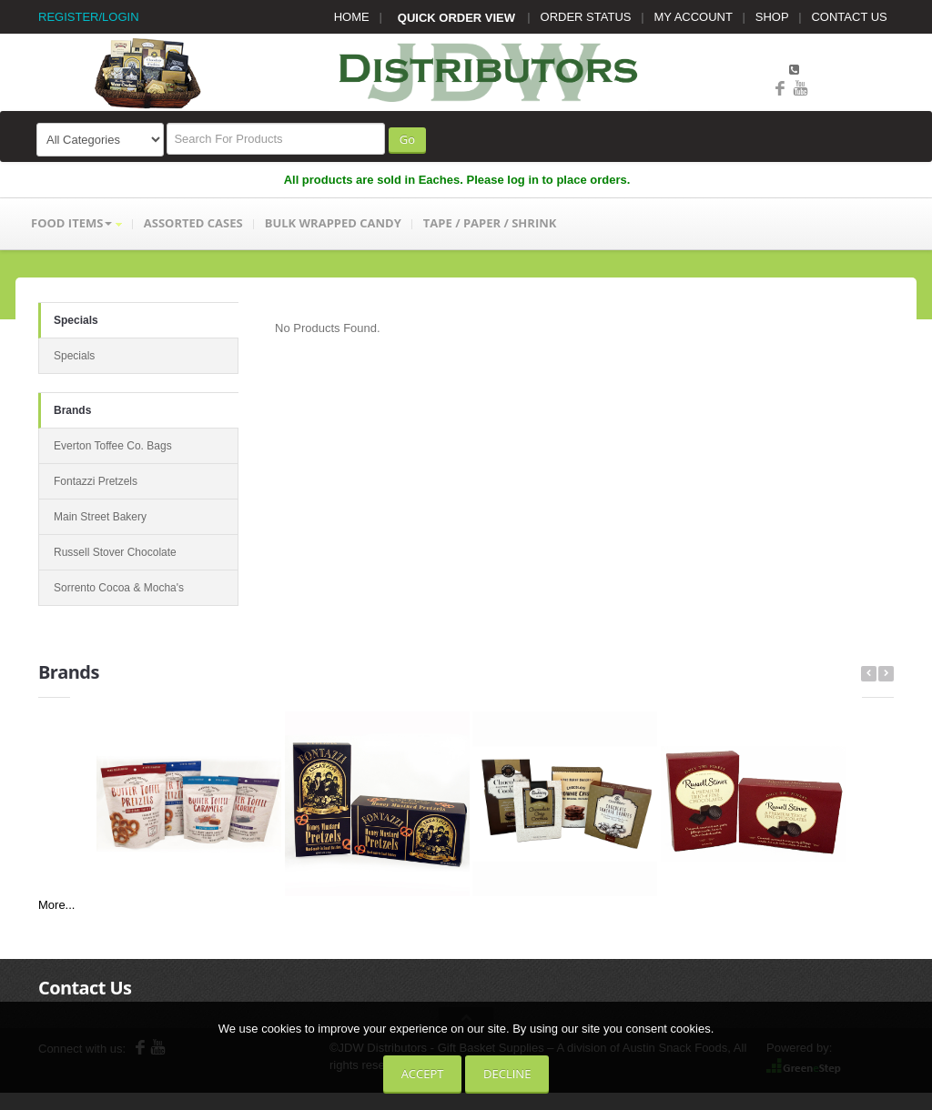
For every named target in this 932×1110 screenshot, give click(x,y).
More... (56, 905)
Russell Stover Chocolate (115, 552)
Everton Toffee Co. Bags (113, 445)
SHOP (772, 17)
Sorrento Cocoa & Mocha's (119, 587)
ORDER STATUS (586, 17)
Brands (72, 410)
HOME (352, 17)
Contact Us (84, 987)
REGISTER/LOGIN (88, 17)
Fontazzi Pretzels (95, 481)
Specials (76, 320)
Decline (507, 1073)
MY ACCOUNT (693, 17)
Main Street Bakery (100, 516)
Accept (422, 1073)
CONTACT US (848, 17)
